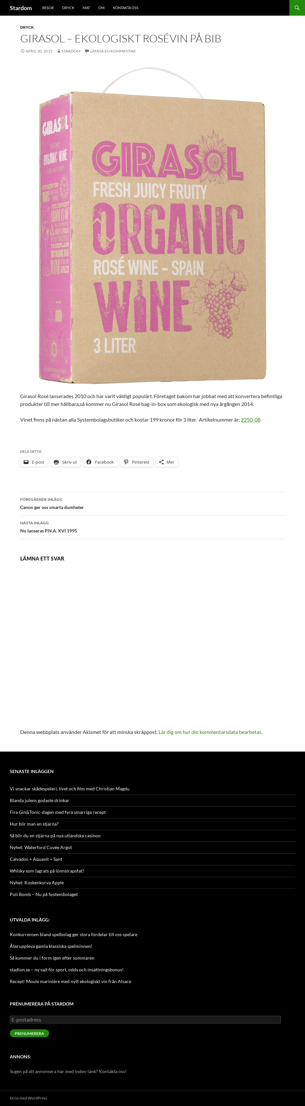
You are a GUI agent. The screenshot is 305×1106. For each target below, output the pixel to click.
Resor (48, 8)
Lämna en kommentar (113, 51)
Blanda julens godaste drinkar (39, 800)
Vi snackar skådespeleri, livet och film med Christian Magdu (70, 788)
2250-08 (250, 419)
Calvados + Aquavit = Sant (36, 859)
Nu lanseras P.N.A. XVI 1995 (152, 526)
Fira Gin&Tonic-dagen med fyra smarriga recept (58, 812)
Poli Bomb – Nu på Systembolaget (44, 894)
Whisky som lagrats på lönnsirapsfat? (47, 871)
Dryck (68, 8)
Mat (86, 8)
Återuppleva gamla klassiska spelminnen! (51, 946)
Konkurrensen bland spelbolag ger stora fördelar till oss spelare (73, 934)
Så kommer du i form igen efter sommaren (52, 958)
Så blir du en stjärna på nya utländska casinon (55, 835)
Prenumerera (29, 1033)
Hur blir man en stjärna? (34, 824)
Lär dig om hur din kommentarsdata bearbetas (210, 732)
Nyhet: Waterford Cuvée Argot (41, 847)
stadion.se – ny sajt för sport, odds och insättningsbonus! (67, 969)
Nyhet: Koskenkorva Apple (37, 882)
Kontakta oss (125, 8)
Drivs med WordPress (28, 1098)
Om (101, 8)
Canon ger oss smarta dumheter (152, 503)
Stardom (21, 7)
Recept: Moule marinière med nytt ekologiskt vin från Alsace (70, 981)
